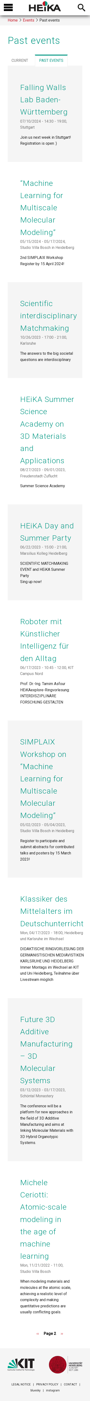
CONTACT (70, 1384)
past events (53, 61)
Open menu (8, 7)
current (20, 60)
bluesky (35, 1390)
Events (28, 20)
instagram (53, 1390)
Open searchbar (81, 8)
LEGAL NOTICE (21, 1384)
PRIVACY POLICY (47, 1384)
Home (13, 20)
